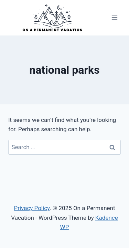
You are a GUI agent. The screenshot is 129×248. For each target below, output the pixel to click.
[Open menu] (114, 17)
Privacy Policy (32, 208)
